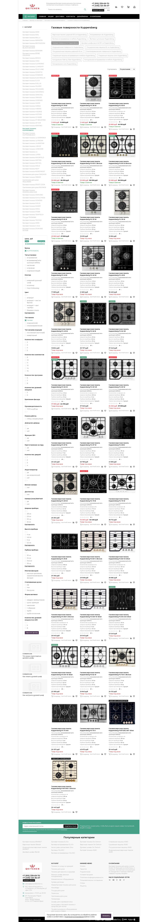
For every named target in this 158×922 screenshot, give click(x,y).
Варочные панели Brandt (32, 844)
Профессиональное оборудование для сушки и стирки (64, 910)
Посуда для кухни (57, 890)
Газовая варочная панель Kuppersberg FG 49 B (119, 274)
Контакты (70, 16)
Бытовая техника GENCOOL (33, 95)
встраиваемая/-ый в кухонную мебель (34, 262)
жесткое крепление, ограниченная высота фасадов (35, 576)
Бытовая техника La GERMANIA (34, 138)
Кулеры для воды (57, 882)
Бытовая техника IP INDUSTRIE (34, 120)
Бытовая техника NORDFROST (34, 171)
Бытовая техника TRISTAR (32, 220)
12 (27, 365)
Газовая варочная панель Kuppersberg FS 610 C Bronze (91, 162)
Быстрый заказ (66, 127)
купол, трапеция (33, 603)
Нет (28, 587)
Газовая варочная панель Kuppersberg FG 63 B (119, 104)
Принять (106, 916)
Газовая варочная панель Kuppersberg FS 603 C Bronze (62, 616)
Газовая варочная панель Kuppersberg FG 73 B (90, 500)
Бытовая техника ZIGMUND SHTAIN (33, 229)
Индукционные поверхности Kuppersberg (67, 47)
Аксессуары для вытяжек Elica (62, 847)
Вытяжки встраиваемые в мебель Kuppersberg (69, 39)
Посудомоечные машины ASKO (120, 847)
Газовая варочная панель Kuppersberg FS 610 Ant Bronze (63, 162)
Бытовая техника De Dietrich (90, 842)
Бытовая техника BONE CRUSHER (31, 54)
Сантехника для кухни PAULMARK (31, 181)
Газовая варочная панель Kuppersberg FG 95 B (61, 558)
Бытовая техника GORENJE (33, 100)
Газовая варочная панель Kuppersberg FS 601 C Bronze (91, 558)
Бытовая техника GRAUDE (32, 97)
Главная (42, 16)
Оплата (82, 866)
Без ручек (30, 590)
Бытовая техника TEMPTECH (33, 214)
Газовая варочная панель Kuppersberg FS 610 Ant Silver (120, 616)
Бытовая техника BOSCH (32, 58)
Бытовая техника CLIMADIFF (33, 66)
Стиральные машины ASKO (118, 842)
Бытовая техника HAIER (31, 103)
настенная (31, 265)
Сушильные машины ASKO (118, 844)
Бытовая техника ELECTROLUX (34, 78)
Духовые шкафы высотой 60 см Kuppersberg (97, 43)
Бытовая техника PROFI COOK (34, 185)
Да (28, 585)
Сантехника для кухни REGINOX (34, 187)
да (28, 428)
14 (28, 368)
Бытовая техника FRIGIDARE (33, 89)
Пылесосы (55, 893)
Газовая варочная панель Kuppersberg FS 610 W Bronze (120, 162)
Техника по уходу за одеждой (62, 866)
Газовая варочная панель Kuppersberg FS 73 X (90, 729)
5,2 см (29, 543)
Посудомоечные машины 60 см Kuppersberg (103, 47)
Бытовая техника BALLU (31, 38)
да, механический (33, 475)
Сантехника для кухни (59, 896)
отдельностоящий (33, 271)
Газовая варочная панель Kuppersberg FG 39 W (119, 218)
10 (28, 360)
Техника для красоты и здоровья (63, 872)
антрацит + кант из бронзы (34, 302)
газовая (29, 320)
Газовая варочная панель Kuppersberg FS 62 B (61, 218)
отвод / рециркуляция (35, 419)
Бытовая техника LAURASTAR (33, 143)
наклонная (31, 605)
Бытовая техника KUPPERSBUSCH (29, 134)
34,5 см (29, 561)
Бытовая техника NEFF (31, 169)
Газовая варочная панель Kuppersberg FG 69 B (119, 444)
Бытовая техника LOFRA (31, 155)
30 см (29, 519)
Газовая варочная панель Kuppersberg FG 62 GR (119, 330)
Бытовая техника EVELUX (32, 83)
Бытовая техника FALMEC (32, 86)
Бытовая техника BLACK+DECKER (29, 47)
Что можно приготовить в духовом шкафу (32, 657)
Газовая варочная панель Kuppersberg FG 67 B (61, 444)
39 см (29, 563)
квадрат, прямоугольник (36, 600)
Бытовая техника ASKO (31, 32)
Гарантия (83, 869)
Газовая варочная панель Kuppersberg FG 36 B (61, 104)
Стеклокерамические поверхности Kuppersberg (103, 51)
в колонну (30, 285)
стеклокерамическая (34, 326)
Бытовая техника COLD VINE (33, 69)
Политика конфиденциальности (91, 877)
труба (29, 611)
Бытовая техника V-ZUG (31, 226)
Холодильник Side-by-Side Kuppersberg (66, 60)
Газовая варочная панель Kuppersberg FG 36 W (90, 104)
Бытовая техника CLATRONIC (33, 64)
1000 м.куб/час (32, 409)
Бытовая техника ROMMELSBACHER (30, 191)
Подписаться (70, 826)
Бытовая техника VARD (31, 223)
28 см (29, 514)
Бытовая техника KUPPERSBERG (29, 129)
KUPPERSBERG (33, 251)
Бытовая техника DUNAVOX (33, 75)
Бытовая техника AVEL (31, 35)
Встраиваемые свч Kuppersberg (101, 35)
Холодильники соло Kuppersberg (64, 64)
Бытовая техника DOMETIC (32, 72)
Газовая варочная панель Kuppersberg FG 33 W (90, 218)
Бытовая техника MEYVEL (32, 163)
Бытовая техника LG (30, 152)
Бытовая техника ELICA (31, 81)
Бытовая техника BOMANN (32, 51)
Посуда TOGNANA (29, 217)
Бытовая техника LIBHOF (32, 146)
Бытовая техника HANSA (32, 106)
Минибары (55, 888)
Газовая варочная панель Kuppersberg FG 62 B (90, 330)
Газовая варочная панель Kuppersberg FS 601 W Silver (119, 558)
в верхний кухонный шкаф (34, 282)
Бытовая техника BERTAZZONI (34, 43)
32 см (29, 522)
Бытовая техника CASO (31, 61)
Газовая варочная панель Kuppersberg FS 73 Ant (61, 729)
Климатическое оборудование (62, 879)
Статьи (82, 883)
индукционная (32, 323)
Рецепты (83, 886)
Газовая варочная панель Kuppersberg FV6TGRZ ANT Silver (121, 729)
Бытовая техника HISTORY (32, 114)
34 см (29, 558)
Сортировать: (112, 69)
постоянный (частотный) (36, 333)
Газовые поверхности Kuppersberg (65, 43)
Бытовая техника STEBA (31, 212)
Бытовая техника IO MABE (32, 117)
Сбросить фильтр (32, 632)
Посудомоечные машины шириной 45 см (67, 51)
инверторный (32, 335)
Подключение (85, 872)
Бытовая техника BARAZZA (33, 40)
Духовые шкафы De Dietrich (90, 847)
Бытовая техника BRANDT (32, 842)
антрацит (30, 298)
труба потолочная (33, 613)
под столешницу (33, 288)
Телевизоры (55, 899)
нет (28, 431)
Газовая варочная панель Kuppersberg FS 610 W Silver (62, 674)
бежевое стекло (33, 310)
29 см (29, 516)
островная (31, 268)
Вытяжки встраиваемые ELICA (62, 844)
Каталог (30, 16)
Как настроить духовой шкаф (33, 695)
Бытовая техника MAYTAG (32, 160)
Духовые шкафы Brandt (31, 852)
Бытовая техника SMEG (31, 209)
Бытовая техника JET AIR (32, 123)
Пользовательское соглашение (91, 880)
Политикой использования (74, 917)
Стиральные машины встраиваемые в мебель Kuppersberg (73, 56)
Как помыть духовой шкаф (32, 676)
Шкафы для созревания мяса (61, 902)
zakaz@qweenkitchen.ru (33, 884)
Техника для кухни (58, 869)
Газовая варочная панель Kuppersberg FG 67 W (90, 444)
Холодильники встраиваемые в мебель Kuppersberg (103, 60)
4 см (28, 534)
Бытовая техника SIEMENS (32, 200)
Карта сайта (37, 919)
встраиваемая (32, 258)
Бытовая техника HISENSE (32, 112)
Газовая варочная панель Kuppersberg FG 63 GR (90, 386)
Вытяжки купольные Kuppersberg (102, 39)
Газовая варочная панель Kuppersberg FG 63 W (119, 386)
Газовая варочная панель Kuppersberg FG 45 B (61, 274)
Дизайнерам (82, 16)
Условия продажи (86, 875)
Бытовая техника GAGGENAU (33, 92)
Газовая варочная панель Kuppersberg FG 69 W (61, 500)
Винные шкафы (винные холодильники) (60, 875)
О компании (95, 16)
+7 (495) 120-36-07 (100, 6)
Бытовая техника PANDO (32, 177)
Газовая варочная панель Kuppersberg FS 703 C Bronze (120, 674)
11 (27, 363)
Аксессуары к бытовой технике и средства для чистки (63, 905)
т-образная (31, 608)
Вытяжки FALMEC (57, 850)
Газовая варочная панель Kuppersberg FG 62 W (61, 386)
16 (27, 371)
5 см (28, 540)
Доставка (60, 16)
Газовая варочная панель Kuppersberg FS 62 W (90, 674)
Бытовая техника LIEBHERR (33, 149)
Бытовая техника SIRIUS (31, 203)
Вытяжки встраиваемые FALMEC (63, 853)
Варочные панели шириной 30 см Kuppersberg (69, 35)
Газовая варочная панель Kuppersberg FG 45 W (90, 274)
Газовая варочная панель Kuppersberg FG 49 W (61, 330)
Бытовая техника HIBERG (32, 109)
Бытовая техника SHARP (32, 206)
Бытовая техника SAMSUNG (33, 195)
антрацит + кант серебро (33, 306)
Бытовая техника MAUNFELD (33, 157)
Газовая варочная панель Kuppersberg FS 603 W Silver (91, 616)
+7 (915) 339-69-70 (100, 3)
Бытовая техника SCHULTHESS (34, 198)
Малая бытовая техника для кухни (63, 885)
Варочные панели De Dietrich (90, 844)
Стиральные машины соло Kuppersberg (112, 56)
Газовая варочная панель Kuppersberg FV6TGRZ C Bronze (63, 787)
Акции (51, 16)
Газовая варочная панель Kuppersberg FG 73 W (119, 500)
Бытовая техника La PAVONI (33, 140)
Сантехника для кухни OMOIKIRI (34, 174)
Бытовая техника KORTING (32, 126)
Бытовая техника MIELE (31, 166)
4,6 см (29, 537)
